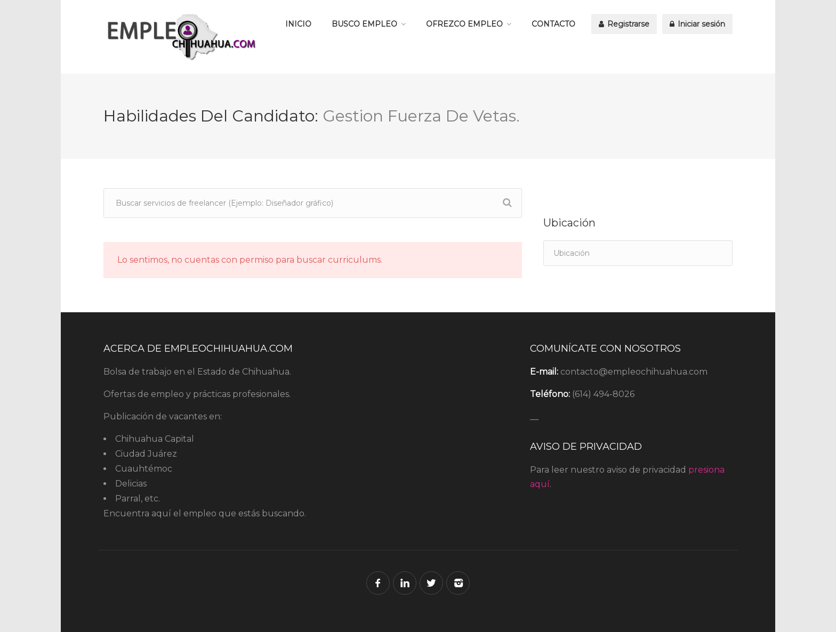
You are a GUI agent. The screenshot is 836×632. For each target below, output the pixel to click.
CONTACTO (553, 24)
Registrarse (624, 24)
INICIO (298, 24)
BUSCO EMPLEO (364, 24)
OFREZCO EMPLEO (464, 24)
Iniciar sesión (697, 24)
